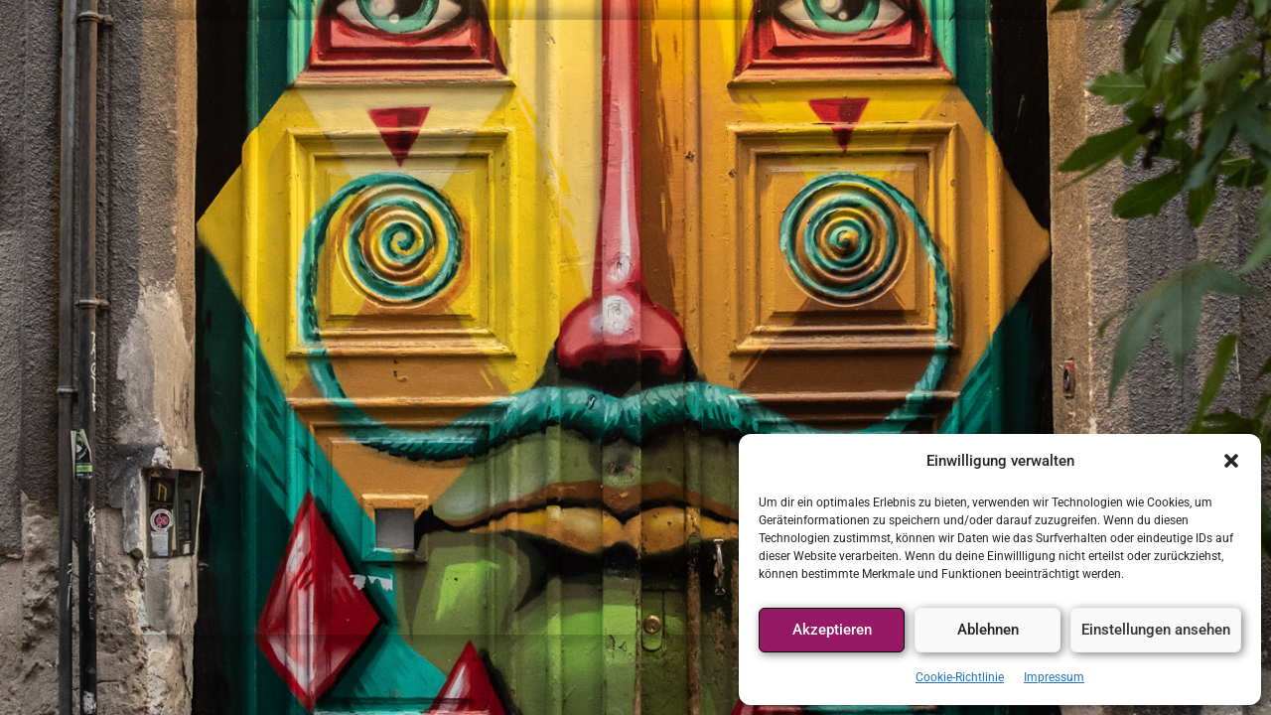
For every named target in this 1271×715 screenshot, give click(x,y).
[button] (1231, 461)
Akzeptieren (832, 630)
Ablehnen (988, 630)
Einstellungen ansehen (1155, 630)
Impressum (1054, 677)
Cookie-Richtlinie (960, 677)
